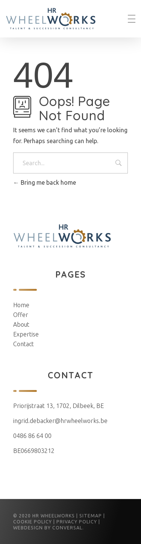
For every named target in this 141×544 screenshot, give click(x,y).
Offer (20, 314)
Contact (23, 344)
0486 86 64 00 (32, 435)
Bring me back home (44, 182)
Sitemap (90, 515)
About (21, 324)
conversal (67, 527)
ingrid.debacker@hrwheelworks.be (60, 420)
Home (21, 305)
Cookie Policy (32, 521)
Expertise (26, 334)
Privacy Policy (76, 521)
